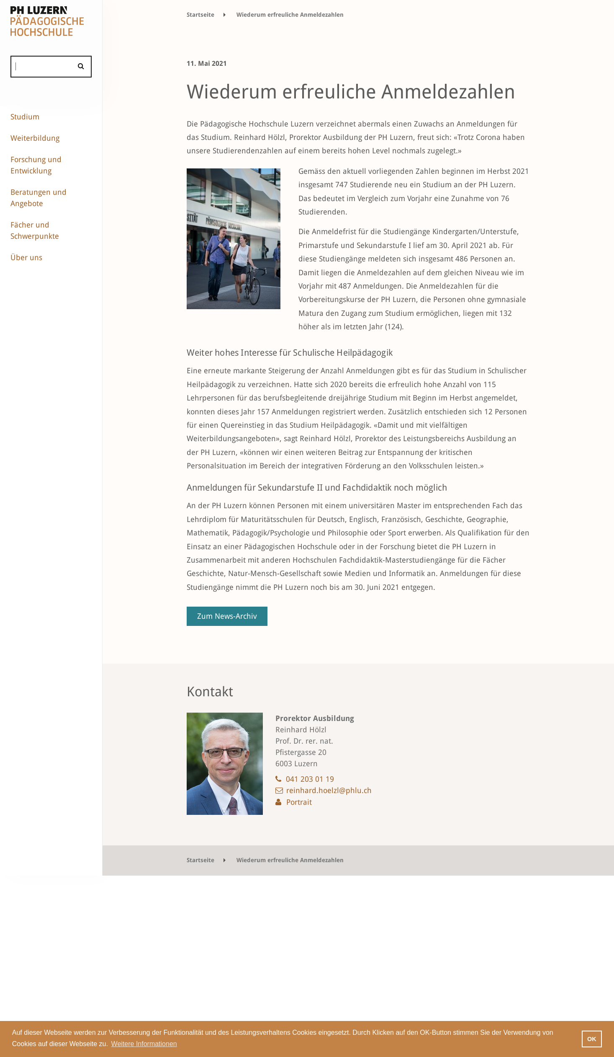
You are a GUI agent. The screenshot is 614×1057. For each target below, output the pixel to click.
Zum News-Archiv (227, 616)
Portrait (299, 802)
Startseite (200, 14)
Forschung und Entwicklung (36, 165)
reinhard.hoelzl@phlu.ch (329, 790)
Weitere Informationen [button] (144, 1043)
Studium (24, 116)
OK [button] (591, 1039)
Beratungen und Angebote (38, 198)
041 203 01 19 (310, 779)
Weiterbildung (34, 138)
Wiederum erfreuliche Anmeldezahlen (290, 14)
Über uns (26, 257)
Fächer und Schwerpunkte (34, 230)
